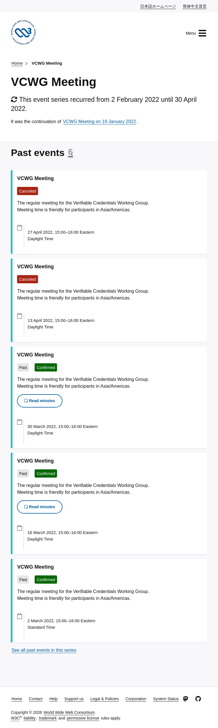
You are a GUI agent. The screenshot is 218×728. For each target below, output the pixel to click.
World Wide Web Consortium (69, 712)
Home (17, 63)
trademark (48, 718)
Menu (196, 33)
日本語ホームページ (158, 6)
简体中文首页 (195, 6)
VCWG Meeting (47, 63)
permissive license (83, 718)
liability (29, 718)
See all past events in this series (43, 650)
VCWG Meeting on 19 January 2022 (99, 121)
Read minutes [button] (39, 400)
